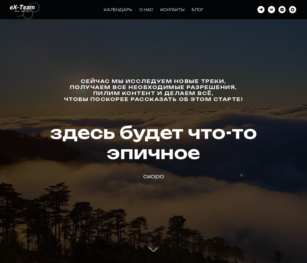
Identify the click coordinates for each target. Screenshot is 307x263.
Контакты (172, 9)
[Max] (292, 9)
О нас (146, 9)
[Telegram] (261, 9)
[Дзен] (282, 9)
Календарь (118, 9)
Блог (197, 9)
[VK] (271, 9)
